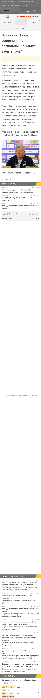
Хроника (7, 22)
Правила (3, 2)
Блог (23, 21)
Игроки (25, 5)
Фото (36, 21)
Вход (36, 10)
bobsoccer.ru (9, 179)
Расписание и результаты (25, 2)
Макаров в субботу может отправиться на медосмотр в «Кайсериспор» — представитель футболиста (19, 637)
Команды (18, 5)
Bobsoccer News (14, 214)
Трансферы (12, 2)
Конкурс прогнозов (7, 5)
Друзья (21, 27)
